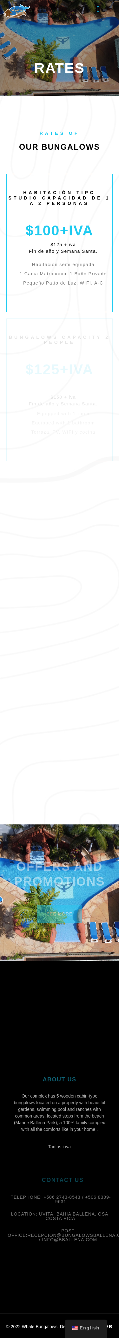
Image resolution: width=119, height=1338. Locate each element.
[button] (98, 9)
